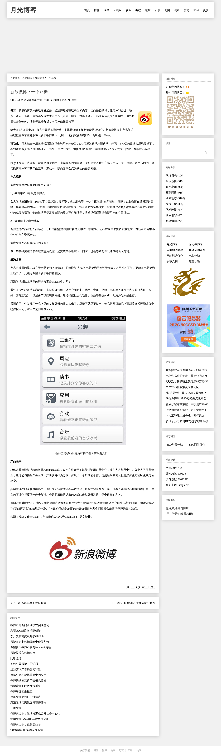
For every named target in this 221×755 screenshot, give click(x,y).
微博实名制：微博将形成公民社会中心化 (35, 713)
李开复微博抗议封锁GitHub (27, 636)
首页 (87, 10)
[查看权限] (186, 513)
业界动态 (175, 198)
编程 (138, 10)
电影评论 (194, 255)
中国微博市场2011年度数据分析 (29, 719)
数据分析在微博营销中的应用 (28, 674)
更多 (206, 10)
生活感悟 (175, 181)
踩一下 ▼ (148, 587)
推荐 (96, 10)
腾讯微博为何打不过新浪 (25, 696)
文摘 (138, 750)
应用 (129, 750)
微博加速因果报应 (21, 691)
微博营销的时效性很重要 (25, 685)
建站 (148, 10)
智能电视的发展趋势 (33, 602)
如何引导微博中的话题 (24, 663)
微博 (186, 10)
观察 (177, 10)
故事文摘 (172, 261)
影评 (196, 10)
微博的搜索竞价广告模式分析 (28, 680)
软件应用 (175, 186)
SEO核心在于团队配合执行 (139, 602)
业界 (106, 10)
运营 (121, 750)
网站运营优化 (175, 255)
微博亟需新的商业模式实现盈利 (29, 625)
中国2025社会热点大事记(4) (182, 387)
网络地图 (175, 221)
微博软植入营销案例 (22, 652)
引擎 (157, 10)
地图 (167, 10)
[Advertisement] (110, 46)
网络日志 (175, 175)
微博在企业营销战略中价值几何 (29, 641)
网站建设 (175, 209)
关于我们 (85, 750)
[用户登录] (172, 513)
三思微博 (15, 708)
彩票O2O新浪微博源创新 (25, 630)
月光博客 (23, 10)
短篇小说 (194, 261)
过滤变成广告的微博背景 (25, 669)
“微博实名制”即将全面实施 (26, 730)
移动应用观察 (197, 250)
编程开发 (175, 204)
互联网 (117, 10)
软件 (128, 10)
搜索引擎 (175, 215)
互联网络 (27, 78)
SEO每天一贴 (175, 444)
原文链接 (85, 516)
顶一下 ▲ (132, 587)
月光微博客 (196, 244)
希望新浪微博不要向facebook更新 (30, 647)
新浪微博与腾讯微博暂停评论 (28, 702)
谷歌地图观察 (175, 250)
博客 (96, 750)
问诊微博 (15, 658)
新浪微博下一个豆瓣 (29, 92)
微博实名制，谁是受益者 (25, 724)
